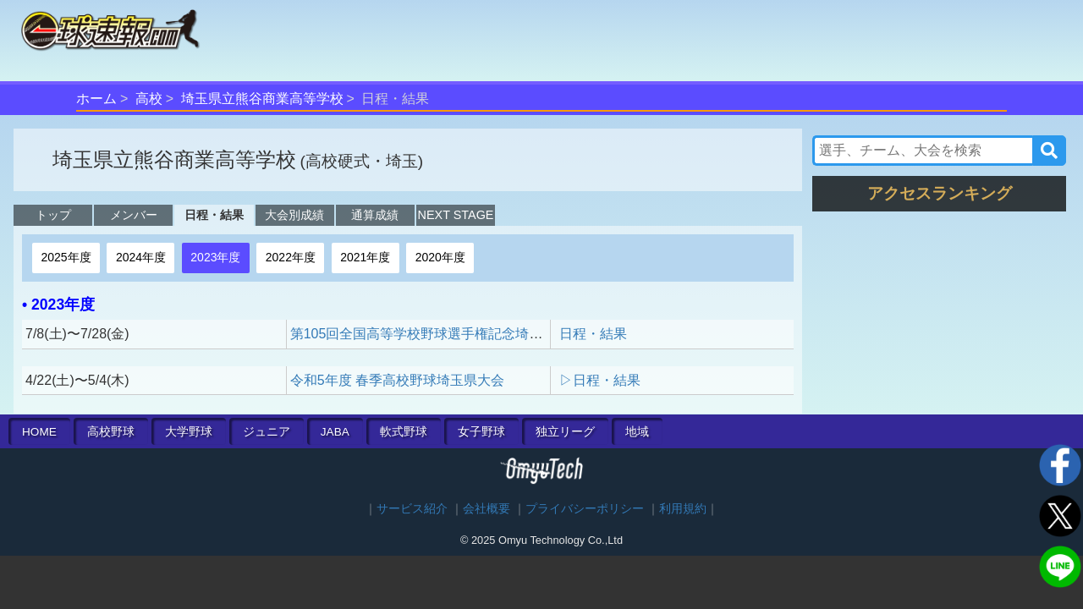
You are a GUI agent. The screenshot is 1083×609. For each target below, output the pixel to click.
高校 (148, 98)
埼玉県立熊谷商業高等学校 (262, 98)
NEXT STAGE (456, 215)
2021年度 (365, 257)
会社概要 (486, 508)
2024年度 (141, 257)
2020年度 (440, 257)
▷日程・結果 (599, 380)
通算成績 (375, 215)
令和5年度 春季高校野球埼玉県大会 (397, 380)
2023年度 (215, 257)
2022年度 (291, 257)
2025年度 (66, 257)
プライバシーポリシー (584, 508)
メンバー (133, 215)
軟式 (403, 431)
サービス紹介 (412, 508)
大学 (188, 431)
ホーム (96, 98)
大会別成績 (294, 215)
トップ (53, 215)
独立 (565, 431)
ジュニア (266, 431)
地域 (637, 431)
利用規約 (682, 508)
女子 (481, 431)
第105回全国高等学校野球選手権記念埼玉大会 (430, 333)
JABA (335, 431)
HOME (39, 431)
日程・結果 (214, 215)
